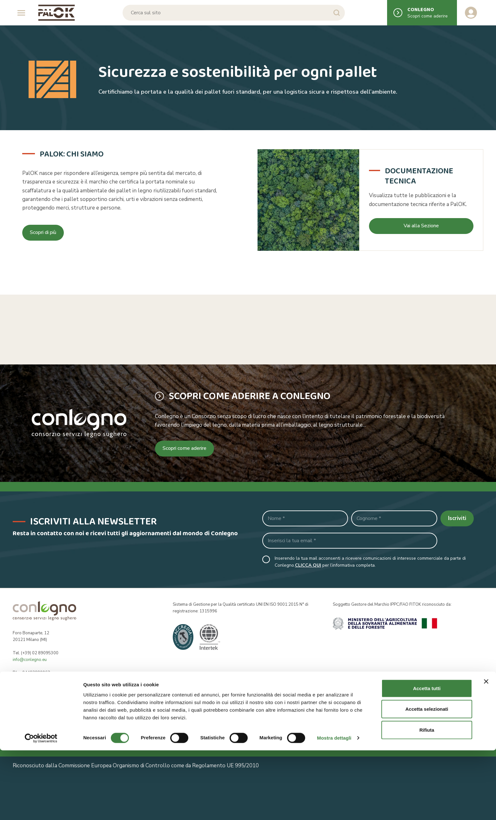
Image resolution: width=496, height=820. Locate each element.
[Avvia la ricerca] (336, 13)
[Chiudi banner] (486, 751)
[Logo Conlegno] (56, 12)
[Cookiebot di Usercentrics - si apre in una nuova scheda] (41, 807)
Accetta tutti (427, 757)
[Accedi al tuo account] (471, 12)
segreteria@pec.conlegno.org (49, 693)
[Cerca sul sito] (233, 13)
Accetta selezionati (426, 778)
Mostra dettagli (334, 807)
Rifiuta (426, 799)
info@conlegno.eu (30, 660)
